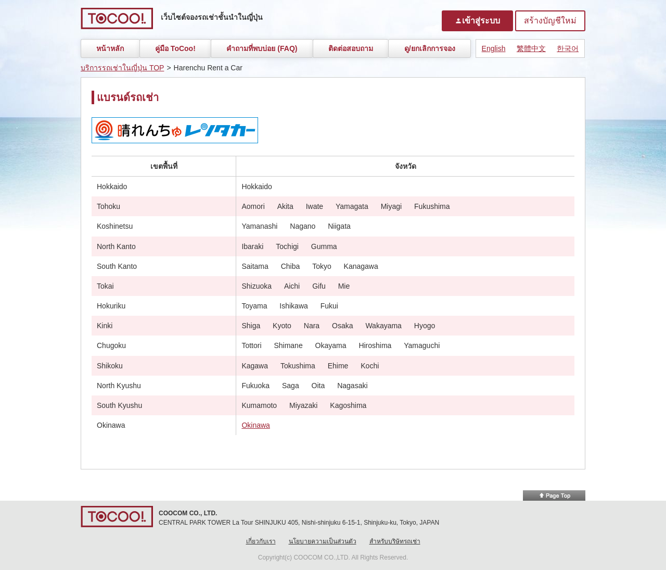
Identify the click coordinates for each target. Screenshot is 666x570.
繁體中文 (531, 48)
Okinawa (255, 425)
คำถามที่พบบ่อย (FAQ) (261, 48)
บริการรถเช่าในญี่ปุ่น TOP (122, 68)
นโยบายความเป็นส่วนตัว (322, 541)
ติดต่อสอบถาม (350, 48)
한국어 (568, 48)
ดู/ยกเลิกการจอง (429, 48)
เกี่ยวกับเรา (261, 541)
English (494, 48)
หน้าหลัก (110, 48)
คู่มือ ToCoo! (175, 48)
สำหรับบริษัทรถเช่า (394, 541)
